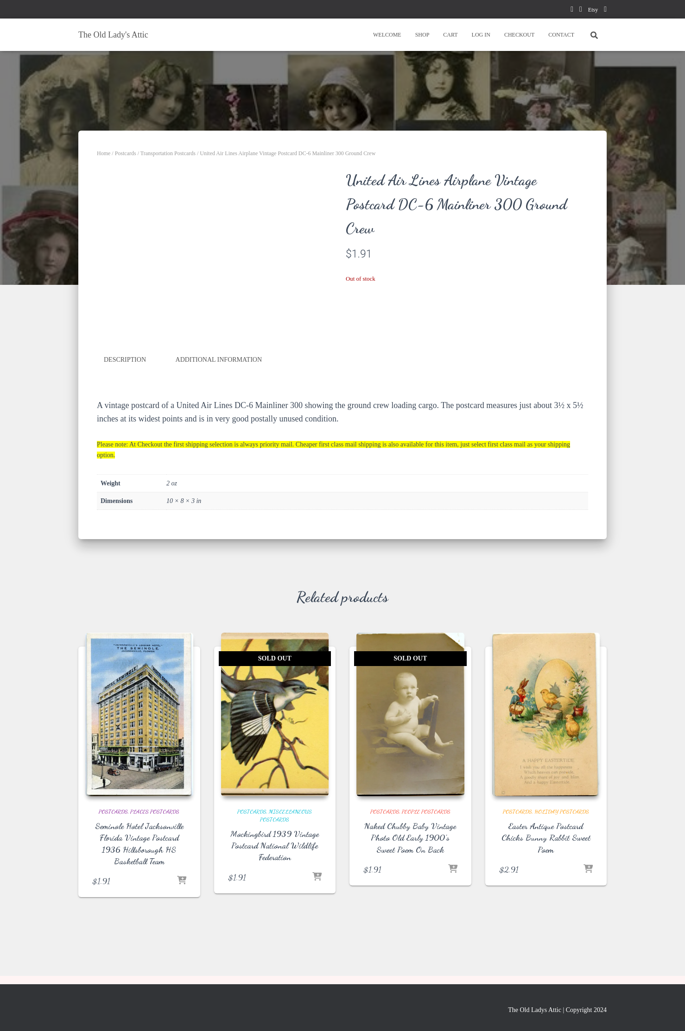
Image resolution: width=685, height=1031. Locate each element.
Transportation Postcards (168, 153)
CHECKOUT (519, 34)
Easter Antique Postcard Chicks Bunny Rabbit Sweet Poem (545, 837)
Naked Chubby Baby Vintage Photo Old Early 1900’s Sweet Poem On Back (410, 837)
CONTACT (561, 34)
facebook (572, 10)
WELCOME (387, 34)
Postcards (125, 153)
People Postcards (426, 811)
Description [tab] (125, 359)
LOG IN (481, 34)
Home (103, 153)
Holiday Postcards (561, 811)
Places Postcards (154, 811)
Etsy (593, 9)
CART (450, 34)
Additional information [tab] (219, 359)
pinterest (580, 10)
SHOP (422, 34)
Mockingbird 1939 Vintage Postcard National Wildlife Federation (274, 845)
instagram (605, 10)
